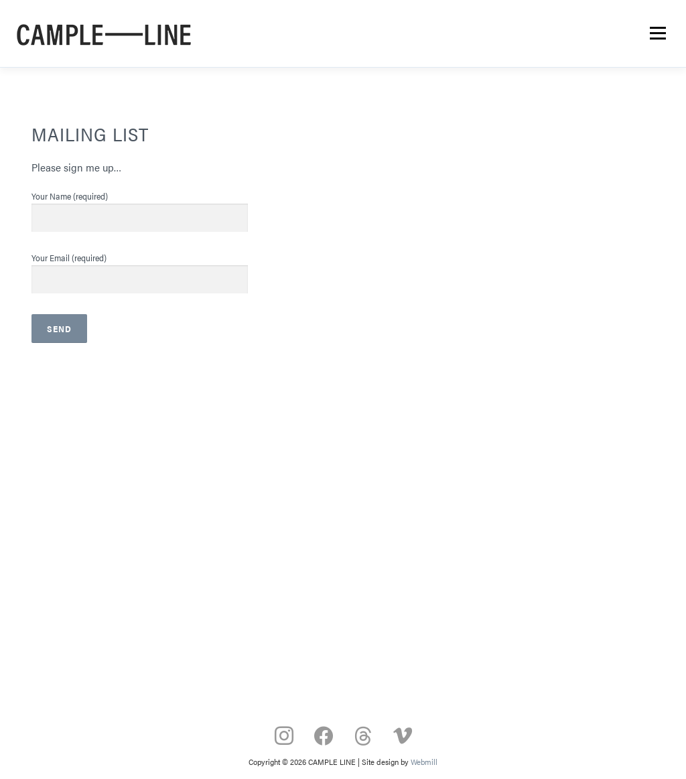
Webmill (424, 762)
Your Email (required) (139, 268)
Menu (657, 33)
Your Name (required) (139, 207)
